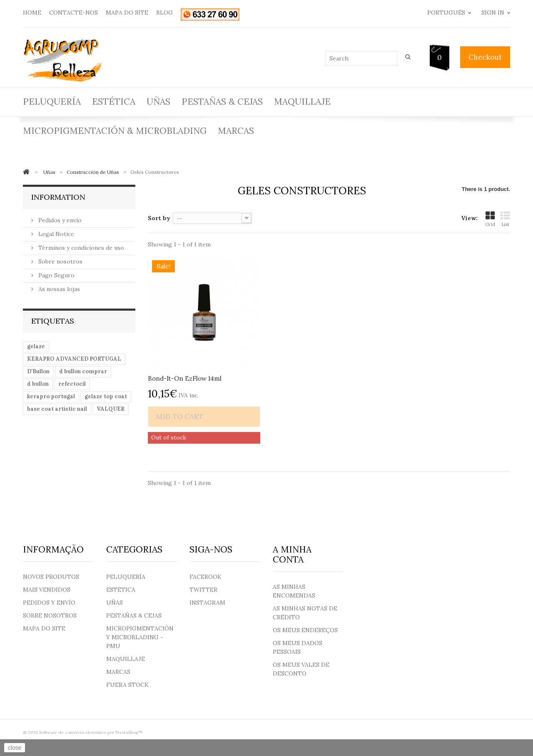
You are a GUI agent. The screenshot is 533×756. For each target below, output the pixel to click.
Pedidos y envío (59, 220)
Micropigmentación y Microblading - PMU (140, 637)
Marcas (236, 130)
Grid (490, 219)
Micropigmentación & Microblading (115, 130)
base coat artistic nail (57, 408)
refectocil (72, 383)
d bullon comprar (83, 371)
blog (164, 12)
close (15, 747)
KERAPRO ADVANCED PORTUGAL (74, 358)
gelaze (36, 346)
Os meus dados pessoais (297, 647)
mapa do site (127, 12)
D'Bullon (38, 371)
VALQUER (111, 408)
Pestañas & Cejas (222, 101)
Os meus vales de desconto (301, 669)
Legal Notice (55, 234)
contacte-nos (73, 12)
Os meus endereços (305, 630)
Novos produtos (51, 576)
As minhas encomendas (294, 591)
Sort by (159, 218)
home (32, 12)
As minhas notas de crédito (305, 613)
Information (58, 197)
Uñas (158, 101)
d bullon (38, 383)
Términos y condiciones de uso (80, 247)
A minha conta (292, 554)
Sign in (492, 12)
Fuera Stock (127, 684)
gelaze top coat (106, 396)
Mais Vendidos (46, 589)
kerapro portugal (51, 396)
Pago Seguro (56, 275)
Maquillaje (302, 101)
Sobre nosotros (59, 261)
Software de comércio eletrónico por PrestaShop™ (91, 732)
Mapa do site (44, 628)
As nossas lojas (58, 289)
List (505, 219)
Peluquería (52, 101)
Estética (113, 101)
